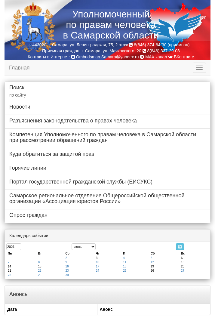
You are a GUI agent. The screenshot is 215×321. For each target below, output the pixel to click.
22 (39, 270)
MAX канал (153, 56)
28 (9, 275)
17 (97, 266)
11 (124, 262)
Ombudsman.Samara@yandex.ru (107, 56)
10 (97, 262)
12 (152, 262)
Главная (19, 68)
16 (67, 266)
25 (124, 270)
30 (67, 275)
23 (67, 270)
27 (182, 270)
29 (39, 275)
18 (124, 266)
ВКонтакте (181, 56)
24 (97, 270)
